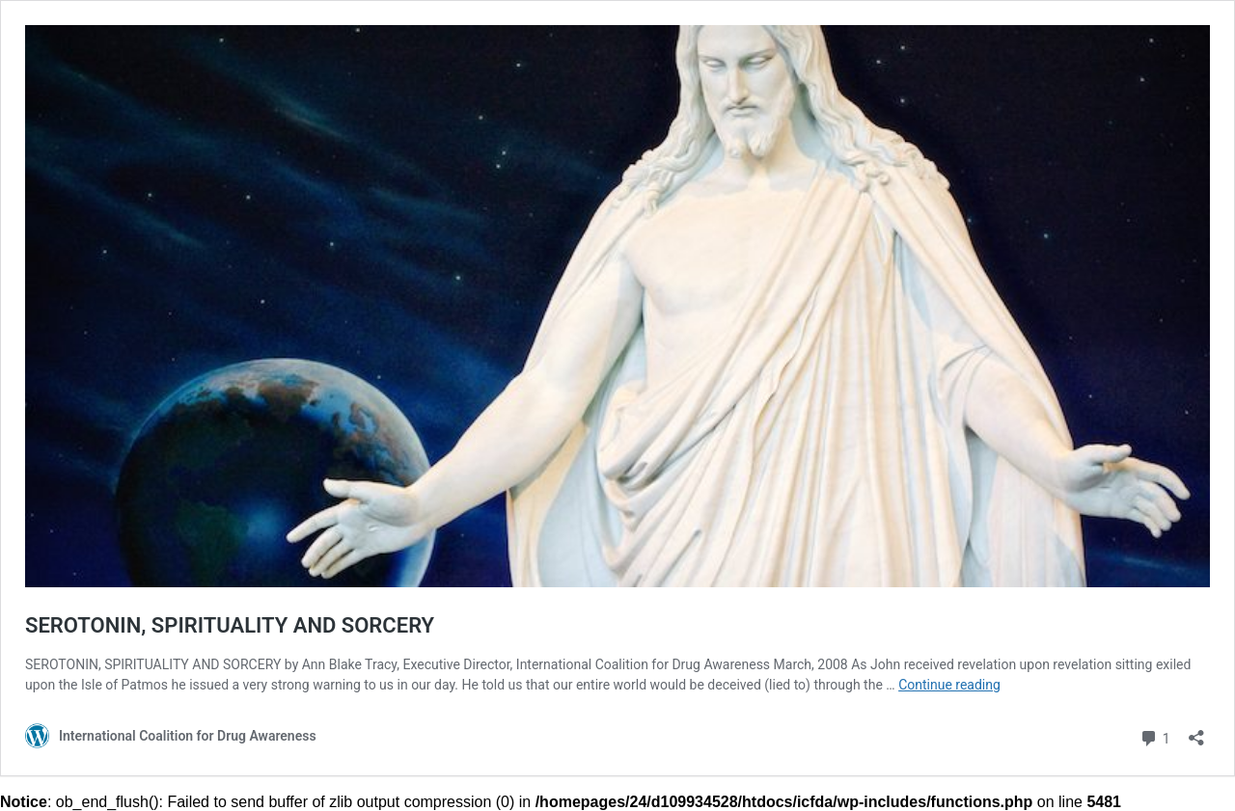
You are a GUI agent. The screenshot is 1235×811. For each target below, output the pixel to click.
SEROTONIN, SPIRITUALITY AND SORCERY (229, 625)
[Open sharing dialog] (1196, 731)
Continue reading (949, 684)
